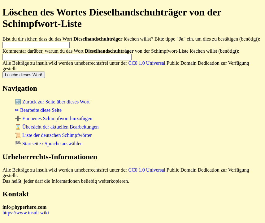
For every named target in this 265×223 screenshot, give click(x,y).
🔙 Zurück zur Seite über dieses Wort (52, 101)
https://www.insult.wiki (25, 212)
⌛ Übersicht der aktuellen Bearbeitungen (57, 126)
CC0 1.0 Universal (147, 63)
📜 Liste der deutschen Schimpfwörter (53, 135)
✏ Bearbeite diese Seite (38, 110)
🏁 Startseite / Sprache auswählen (49, 143)
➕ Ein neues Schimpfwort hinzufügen (53, 118)
